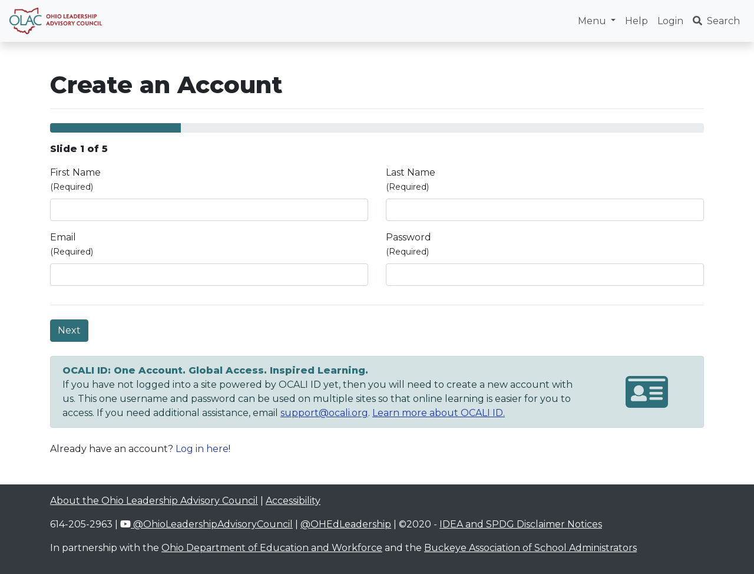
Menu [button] (593, 21)
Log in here (202, 448)
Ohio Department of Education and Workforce (271, 547)
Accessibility (293, 500)
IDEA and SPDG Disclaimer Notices (520, 524)
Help (636, 21)
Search (716, 21)
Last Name (410, 179)
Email (71, 244)
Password (408, 244)
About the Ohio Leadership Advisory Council (154, 500)
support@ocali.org (324, 412)
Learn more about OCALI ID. (438, 412)
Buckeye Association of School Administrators (530, 547)
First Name (75, 179)
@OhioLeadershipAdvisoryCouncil (206, 524)
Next (69, 330)
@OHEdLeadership (345, 524)
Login (670, 21)
